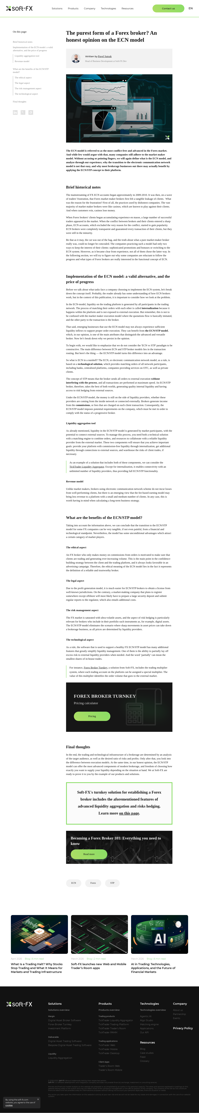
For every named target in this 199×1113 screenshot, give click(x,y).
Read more (89, 854)
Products (73, 8)
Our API (144, 1032)
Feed (142, 1057)
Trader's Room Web (109, 1066)
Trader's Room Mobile (110, 1070)
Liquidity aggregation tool (27, 56)
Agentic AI (145, 1016)
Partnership (179, 1014)
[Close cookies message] (38, 1099)
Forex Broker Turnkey (95, 667)
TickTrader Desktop (109, 1053)
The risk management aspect (28, 88)
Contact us (168, 8)
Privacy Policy (183, 1028)
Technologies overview (153, 1010)
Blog (142, 1049)
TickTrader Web (107, 1045)
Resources (127, 8)
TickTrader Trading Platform (114, 1024)
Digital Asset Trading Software (64, 1041)
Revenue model (22, 61)
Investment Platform (59, 1028)
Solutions (57, 8)
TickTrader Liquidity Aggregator (86, 466)
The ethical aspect (23, 77)
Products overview (109, 1010)
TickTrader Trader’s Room (112, 1028)
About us (178, 1010)
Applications (147, 1028)
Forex (93, 883)
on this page (129, 813)
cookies (9, 1105)
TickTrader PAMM (108, 1032)
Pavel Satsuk (105, 56)
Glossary (144, 1061)
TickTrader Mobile (108, 1049)
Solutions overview (59, 1010)
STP (112, 883)
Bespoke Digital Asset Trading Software (69, 1045)
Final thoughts (19, 101)
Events (176, 1018)
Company (89, 8)
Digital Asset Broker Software (64, 1020)
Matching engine (149, 1024)
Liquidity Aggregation (60, 1058)
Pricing (92, 716)
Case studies (147, 1053)
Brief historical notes (22, 42)
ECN (73, 883)
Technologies (108, 8)
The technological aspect (26, 94)
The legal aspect (22, 83)
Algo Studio (146, 1020)
